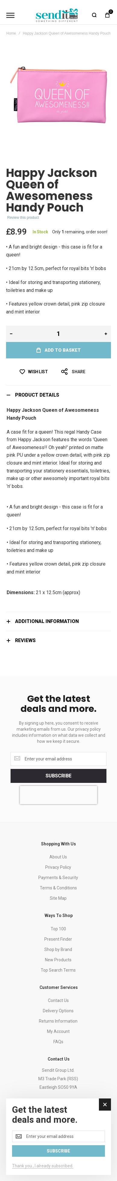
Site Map (58, 898)
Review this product (23, 217)
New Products (58, 959)
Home (11, 33)
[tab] (58, 394)
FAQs (58, 1041)
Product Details (37, 395)
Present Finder (58, 939)
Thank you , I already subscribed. (42, 1165)
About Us (58, 856)
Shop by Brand (58, 949)
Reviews (25, 640)
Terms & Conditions (58, 887)
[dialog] (58, 1136)
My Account (58, 1031)
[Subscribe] (58, 776)
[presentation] (58, 795)
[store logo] (57, 15)
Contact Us (58, 1000)
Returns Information (58, 1021)
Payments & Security (58, 877)
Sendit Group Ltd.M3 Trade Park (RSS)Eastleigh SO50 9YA (58, 1079)
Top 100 (58, 928)
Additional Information (47, 621)
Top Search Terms (58, 970)
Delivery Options (58, 1010)
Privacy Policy (58, 867)
